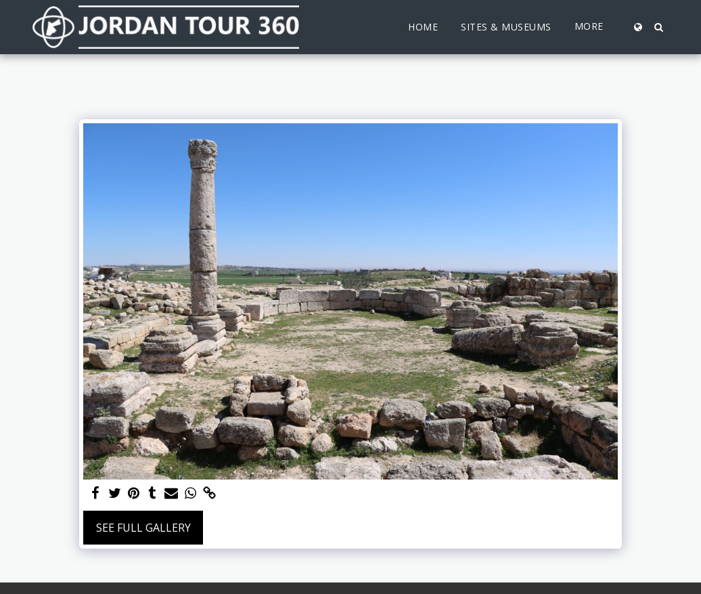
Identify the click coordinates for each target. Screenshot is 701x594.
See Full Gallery (143, 527)
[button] (658, 27)
